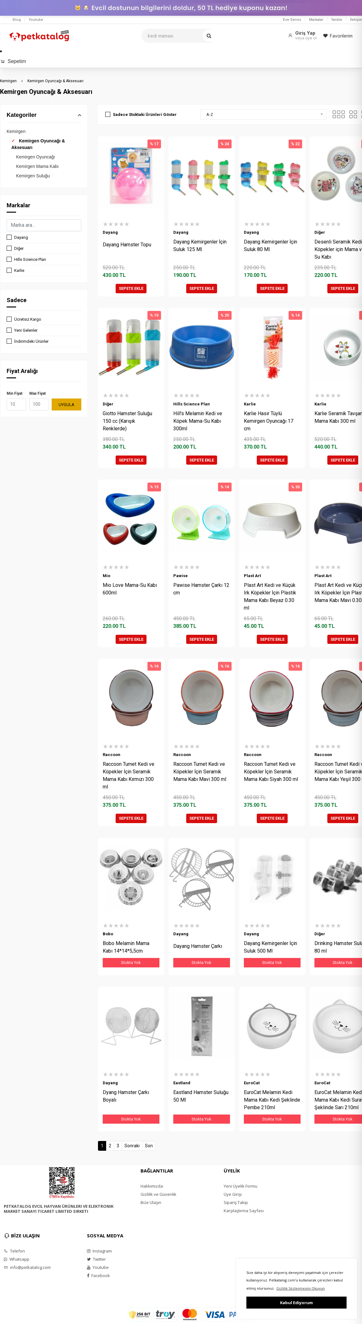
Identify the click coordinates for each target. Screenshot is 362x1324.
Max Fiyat (37, 393)
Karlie (19, 270)
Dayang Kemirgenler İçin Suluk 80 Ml (270, 245)
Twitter (96, 1259)
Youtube (36, 19)
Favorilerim (338, 35)
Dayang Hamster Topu (127, 245)
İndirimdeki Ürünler (31, 341)
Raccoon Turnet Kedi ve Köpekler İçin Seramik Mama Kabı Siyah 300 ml (271, 771)
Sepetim (13, 61)
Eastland (181, 1082)
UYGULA (66, 404)
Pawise (180, 575)
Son (149, 1145)
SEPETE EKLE (131, 288)
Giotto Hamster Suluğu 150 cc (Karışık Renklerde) (127, 421)
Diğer (19, 248)
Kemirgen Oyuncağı (35, 156)
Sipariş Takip (236, 1202)
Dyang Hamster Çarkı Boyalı (126, 1096)
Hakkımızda (152, 1186)
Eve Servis (292, 19)
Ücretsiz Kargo (27, 319)
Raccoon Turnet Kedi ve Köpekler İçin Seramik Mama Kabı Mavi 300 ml (199, 771)
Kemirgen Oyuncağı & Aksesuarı (55, 81)
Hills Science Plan (30, 259)
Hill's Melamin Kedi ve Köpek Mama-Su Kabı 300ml (197, 421)
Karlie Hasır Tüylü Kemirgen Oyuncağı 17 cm (268, 421)
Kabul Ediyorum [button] (296, 1302)
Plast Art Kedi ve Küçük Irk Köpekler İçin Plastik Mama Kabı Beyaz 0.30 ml (270, 596)
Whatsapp (16, 1259)
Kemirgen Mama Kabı (37, 166)
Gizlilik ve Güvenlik (158, 1194)
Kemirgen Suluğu (33, 175)
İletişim (356, 19)
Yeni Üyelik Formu (240, 1186)
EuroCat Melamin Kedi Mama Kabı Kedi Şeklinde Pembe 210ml (272, 1099)
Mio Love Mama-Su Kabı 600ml (130, 589)
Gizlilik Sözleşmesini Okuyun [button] (300, 1288)
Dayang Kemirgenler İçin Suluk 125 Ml (200, 245)
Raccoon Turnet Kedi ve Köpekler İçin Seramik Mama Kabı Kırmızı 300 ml (128, 775)
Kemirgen (8, 81)
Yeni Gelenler (25, 330)
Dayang (21, 237)
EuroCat (252, 1082)
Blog (17, 19)
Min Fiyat (14, 393)
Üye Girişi (233, 1194)
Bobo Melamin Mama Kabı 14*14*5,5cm (126, 947)
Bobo (108, 933)
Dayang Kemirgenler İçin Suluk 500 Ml (270, 947)
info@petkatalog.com (27, 1267)
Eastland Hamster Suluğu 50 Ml (200, 1096)
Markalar (316, 19)
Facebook (98, 1275)
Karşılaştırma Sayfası (244, 1210)
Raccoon (111, 754)
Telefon (14, 1250)
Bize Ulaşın (151, 1202)
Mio (106, 575)
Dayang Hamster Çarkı (197, 946)
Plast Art (252, 575)
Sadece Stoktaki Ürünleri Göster (145, 114)
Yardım (336, 19)
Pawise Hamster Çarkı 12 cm (201, 589)
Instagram (99, 1250)
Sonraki (132, 1145)
